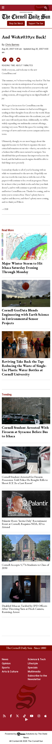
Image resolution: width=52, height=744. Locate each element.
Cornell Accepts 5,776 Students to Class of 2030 (25, 566)
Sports (6, 667)
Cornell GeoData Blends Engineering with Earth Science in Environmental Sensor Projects (25, 316)
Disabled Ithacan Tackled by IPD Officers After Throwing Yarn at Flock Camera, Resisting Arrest (24, 609)
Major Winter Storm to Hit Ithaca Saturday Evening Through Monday (22, 267)
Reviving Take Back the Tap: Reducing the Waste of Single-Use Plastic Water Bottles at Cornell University (24, 367)
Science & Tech (37, 659)
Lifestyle (33, 663)
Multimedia (34, 671)
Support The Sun (36, 23)
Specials (33, 667)
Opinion (6, 663)
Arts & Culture (10, 671)
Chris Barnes (12, 44)
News (5, 659)
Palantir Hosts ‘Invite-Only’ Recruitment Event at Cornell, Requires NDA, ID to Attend (24, 524)
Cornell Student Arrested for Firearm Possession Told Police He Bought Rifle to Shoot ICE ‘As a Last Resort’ (25, 480)
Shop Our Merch (16, 23)
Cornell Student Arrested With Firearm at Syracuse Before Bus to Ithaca (25, 431)
